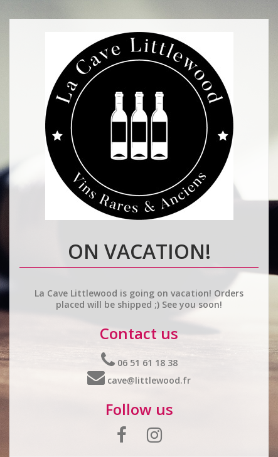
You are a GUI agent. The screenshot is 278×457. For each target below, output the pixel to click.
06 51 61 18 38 (139, 363)
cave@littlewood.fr (139, 380)
